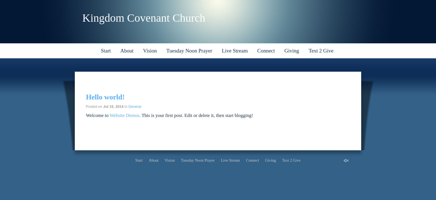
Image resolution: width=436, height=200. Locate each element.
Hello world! (105, 97)
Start (106, 51)
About (127, 51)
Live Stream (235, 51)
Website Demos (124, 115)
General (134, 106)
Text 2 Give (321, 51)
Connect (266, 51)
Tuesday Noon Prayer (189, 51)
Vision (150, 51)
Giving (291, 51)
